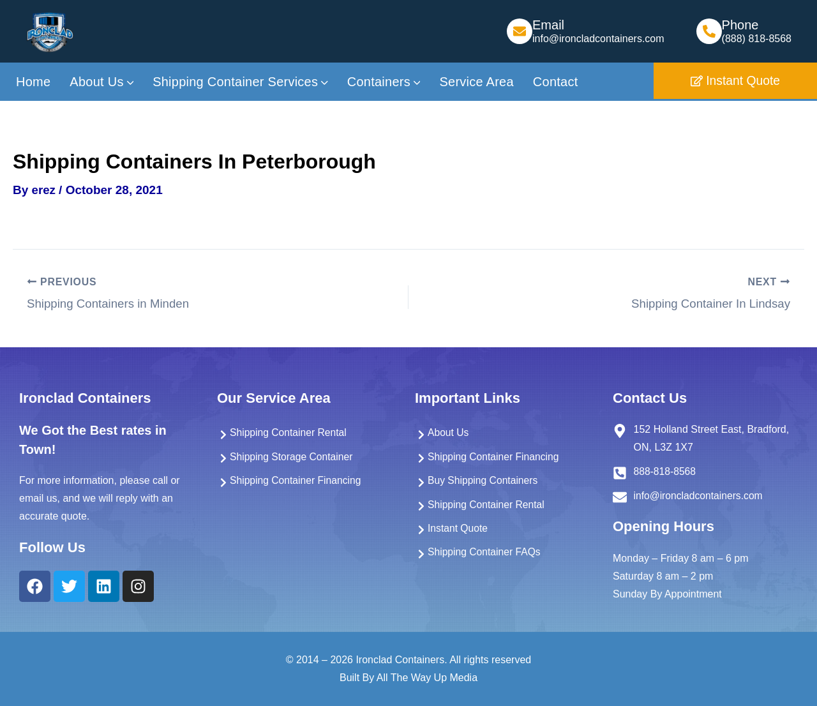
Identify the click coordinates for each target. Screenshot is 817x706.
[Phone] (709, 31)
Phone (740, 25)
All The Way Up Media (427, 677)
